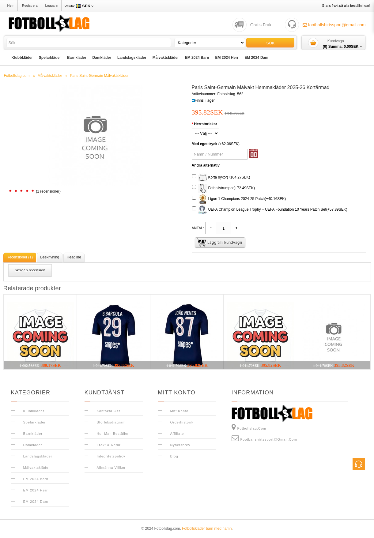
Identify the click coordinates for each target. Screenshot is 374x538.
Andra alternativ (206, 165)
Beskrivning (49, 257)
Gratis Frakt (261, 24)
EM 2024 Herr (226, 57)
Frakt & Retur (109, 445)
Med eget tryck (204, 144)
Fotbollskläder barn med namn (207, 528)
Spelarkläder (50, 57)
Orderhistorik (182, 422)
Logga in (51, 5)
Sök (270, 43)
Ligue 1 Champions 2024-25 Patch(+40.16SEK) (239, 199)
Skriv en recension (30, 270)
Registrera (30, 5)
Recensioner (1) (20, 257)
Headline (74, 257)
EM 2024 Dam (256, 57)
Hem (10, 5)
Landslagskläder (131, 57)
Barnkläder (76, 57)
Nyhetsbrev (180, 445)
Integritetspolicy (111, 456)
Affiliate (177, 433)
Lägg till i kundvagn (224, 242)
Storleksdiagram (111, 422)
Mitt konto (179, 411)
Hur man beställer (113, 433)
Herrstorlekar (205, 124)
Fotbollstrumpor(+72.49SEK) (223, 188)
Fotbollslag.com (249, 427)
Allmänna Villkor (111, 467)
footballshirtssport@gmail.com (334, 24)
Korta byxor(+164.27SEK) (221, 177)
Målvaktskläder (166, 57)
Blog (174, 456)
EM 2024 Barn (197, 57)
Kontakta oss (109, 411)
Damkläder (102, 57)
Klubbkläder (22, 57)
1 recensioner (48, 191)
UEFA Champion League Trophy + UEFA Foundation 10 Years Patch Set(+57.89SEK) (269, 209)
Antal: (198, 228)
